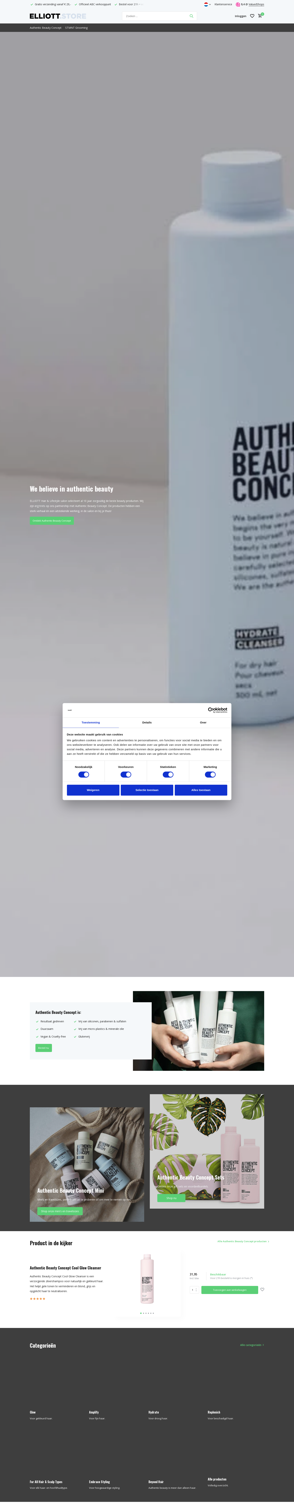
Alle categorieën (250, 1345)
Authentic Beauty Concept (46, 27)
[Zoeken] (159, 16)
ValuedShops (256, 4)
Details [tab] (147, 722)
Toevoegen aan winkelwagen (230, 1290)
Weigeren (93, 790)
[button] (141, 1313)
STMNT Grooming (76, 27)
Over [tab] (203, 722)
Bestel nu (45, 1048)
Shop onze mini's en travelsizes (60, 1211)
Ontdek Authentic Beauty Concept (54, 522)
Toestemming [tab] (91, 722)
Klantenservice (223, 4)
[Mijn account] (240, 16)
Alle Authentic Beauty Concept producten (234, 1242)
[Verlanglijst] (252, 16)
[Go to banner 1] (87, 1164)
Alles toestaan (201, 790)
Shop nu (171, 1198)
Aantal (194, 1290)
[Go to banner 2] (207, 1151)
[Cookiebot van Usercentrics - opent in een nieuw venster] (210, 710)
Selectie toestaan (147, 790)
